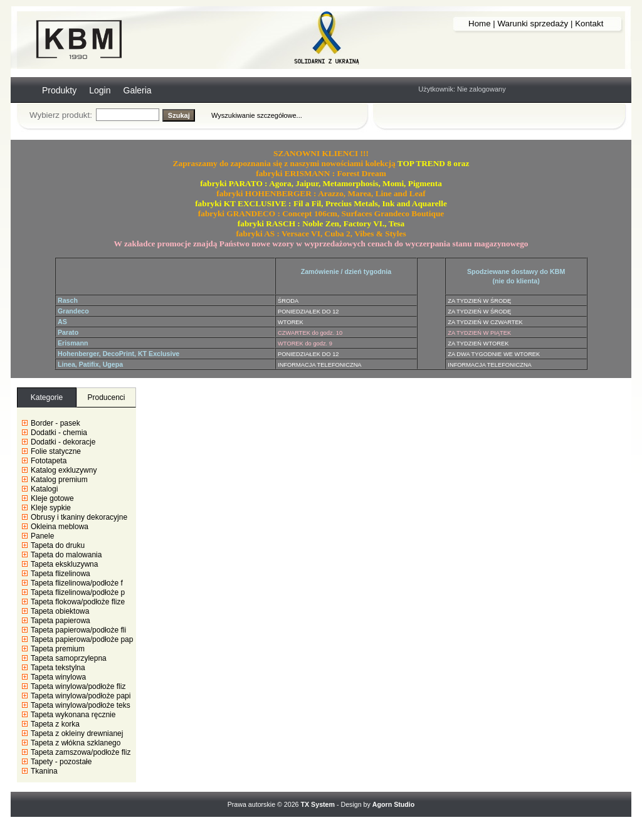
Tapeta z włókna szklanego (75, 743)
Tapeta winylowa (58, 677)
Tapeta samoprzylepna (69, 658)
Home (479, 23)
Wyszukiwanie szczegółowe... (256, 115)
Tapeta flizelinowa (60, 573)
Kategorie (47, 397)
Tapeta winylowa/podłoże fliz (78, 686)
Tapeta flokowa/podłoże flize (78, 601)
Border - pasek (55, 423)
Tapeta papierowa (60, 620)
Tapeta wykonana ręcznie (73, 714)
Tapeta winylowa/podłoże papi (80, 695)
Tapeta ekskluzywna (64, 564)
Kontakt (589, 23)
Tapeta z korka (55, 724)
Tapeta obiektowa (60, 611)
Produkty (59, 90)
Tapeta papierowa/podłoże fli (78, 630)
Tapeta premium (58, 648)
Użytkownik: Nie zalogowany (461, 89)
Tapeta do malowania (66, 554)
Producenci (106, 397)
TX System (318, 804)
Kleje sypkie (51, 507)
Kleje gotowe (52, 498)
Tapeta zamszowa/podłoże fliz (80, 752)
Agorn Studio (393, 804)
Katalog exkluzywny (64, 470)
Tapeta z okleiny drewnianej (77, 733)
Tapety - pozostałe (61, 761)
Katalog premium (59, 479)
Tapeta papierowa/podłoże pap (82, 639)
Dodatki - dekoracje (63, 442)
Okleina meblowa (59, 526)
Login (99, 90)
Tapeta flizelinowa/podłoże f (77, 583)
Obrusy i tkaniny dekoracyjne (79, 517)
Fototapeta (48, 460)
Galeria (138, 90)
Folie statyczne (56, 451)
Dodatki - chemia (59, 432)
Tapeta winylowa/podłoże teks (80, 705)
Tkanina (44, 771)
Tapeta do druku (58, 545)
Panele (42, 536)
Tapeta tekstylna (58, 667)
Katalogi (44, 489)
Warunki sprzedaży (532, 23)
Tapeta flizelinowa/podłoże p (78, 592)
